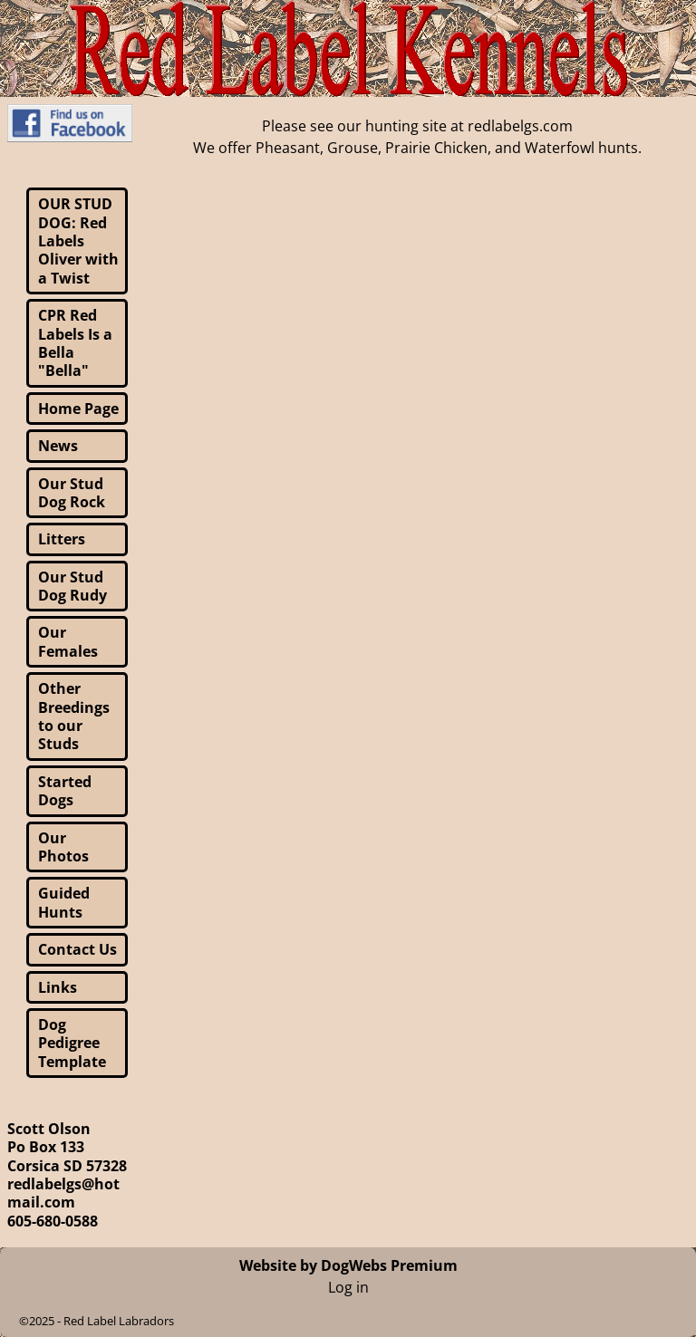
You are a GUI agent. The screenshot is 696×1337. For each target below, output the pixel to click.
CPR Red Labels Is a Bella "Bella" (75, 342)
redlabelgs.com (520, 126)
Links (57, 987)
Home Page (78, 408)
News (58, 446)
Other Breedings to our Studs (74, 716)
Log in (348, 1287)
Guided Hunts (64, 902)
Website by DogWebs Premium (348, 1265)
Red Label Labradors (118, 1321)
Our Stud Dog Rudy (72, 586)
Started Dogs (65, 791)
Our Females (68, 641)
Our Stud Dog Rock (71, 493)
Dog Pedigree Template (72, 1043)
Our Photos (63, 847)
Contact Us (77, 949)
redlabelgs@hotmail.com (63, 1193)
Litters (61, 539)
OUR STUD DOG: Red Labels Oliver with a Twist (78, 241)
